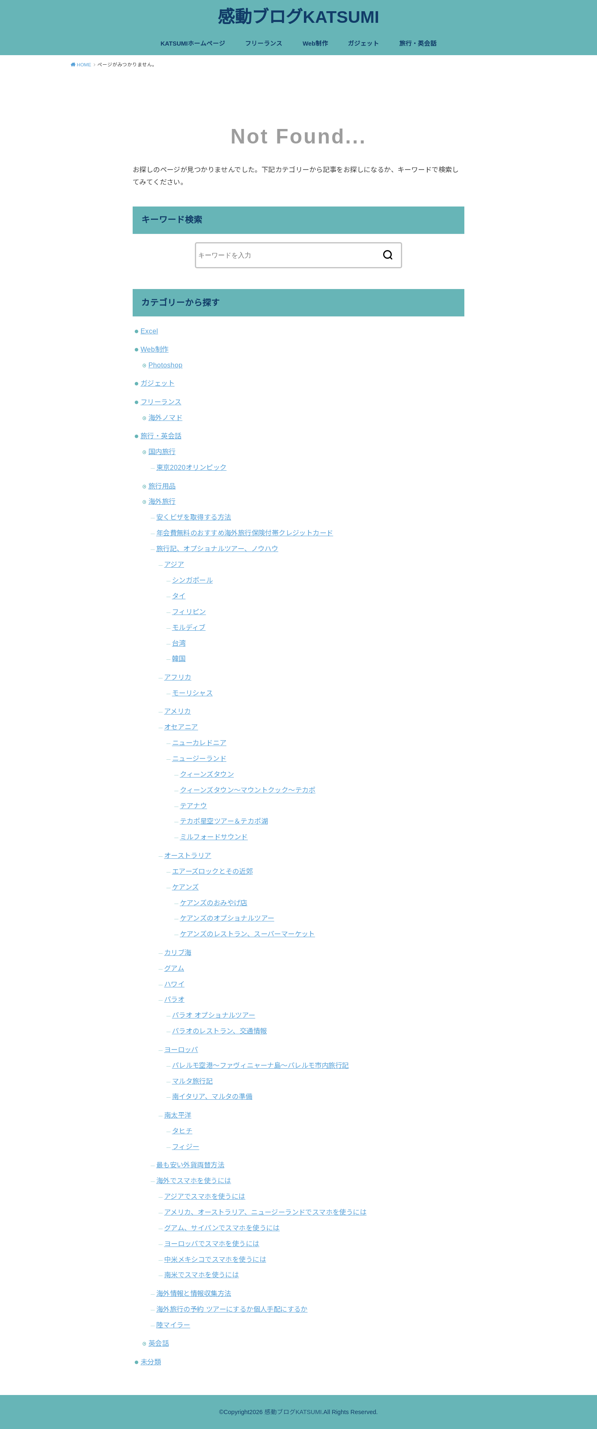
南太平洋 (178, 1115)
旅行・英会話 (418, 43)
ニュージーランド (199, 758)
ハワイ (174, 984)
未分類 (151, 1362)
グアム (174, 968)
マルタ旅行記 (192, 1081)
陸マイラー (173, 1325)
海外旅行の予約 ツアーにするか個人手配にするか (232, 1309)
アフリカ (178, 677)
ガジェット (363, 43)
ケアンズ (185, 887)
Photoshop (165, 365)
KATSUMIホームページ (192, 43)
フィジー (185, 1146)
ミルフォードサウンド (214, 837)
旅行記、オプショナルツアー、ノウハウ (217, 548)
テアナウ (193, 805)
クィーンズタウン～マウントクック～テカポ (247, 790)
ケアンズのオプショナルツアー (227, 918)
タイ (179, 596)
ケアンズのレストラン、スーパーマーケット (247, 934)
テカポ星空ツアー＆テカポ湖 (224, 821)
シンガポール (192, 580)
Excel (149, 331)
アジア (174, 564)
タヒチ (182, 1131)
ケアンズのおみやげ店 (214, 902)
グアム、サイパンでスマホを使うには (222, 1228)
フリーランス (263, 43)
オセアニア (181, 727)
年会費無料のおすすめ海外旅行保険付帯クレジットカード (244, 533)
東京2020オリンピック (191, 467)
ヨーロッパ (181, 1049)
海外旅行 (162, 501)
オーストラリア (187, 855)
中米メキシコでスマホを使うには (215, 1259)
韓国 (179, 658)
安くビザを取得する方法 (193, 517)
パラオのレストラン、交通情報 (219, 1031)
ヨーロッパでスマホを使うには (212, 1243)
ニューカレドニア (199, 742)
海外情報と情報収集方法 (193, 1293)
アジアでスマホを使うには (204, 1196)
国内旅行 (162, 451)
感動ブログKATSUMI (298, 17)
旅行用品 (162, 486)
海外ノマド (165, 417)
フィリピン (189, 611)
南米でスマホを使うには (201, 1274)
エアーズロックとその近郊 (212, 871)
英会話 (158, 1343)
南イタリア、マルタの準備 (212, 1096)
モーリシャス (192, 693)
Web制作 (315, 43)
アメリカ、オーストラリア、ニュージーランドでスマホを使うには (265, 1212)
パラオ (174, 999)
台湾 (179, 643)
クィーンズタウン (207, 774)
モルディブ (189, 627)
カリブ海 (178, 952)
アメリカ (177, 711)
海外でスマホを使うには (193, 1180)
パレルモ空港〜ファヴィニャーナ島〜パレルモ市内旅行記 (260, 1065)
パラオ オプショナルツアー (213, 1015)
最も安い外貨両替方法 (190, 1165)
